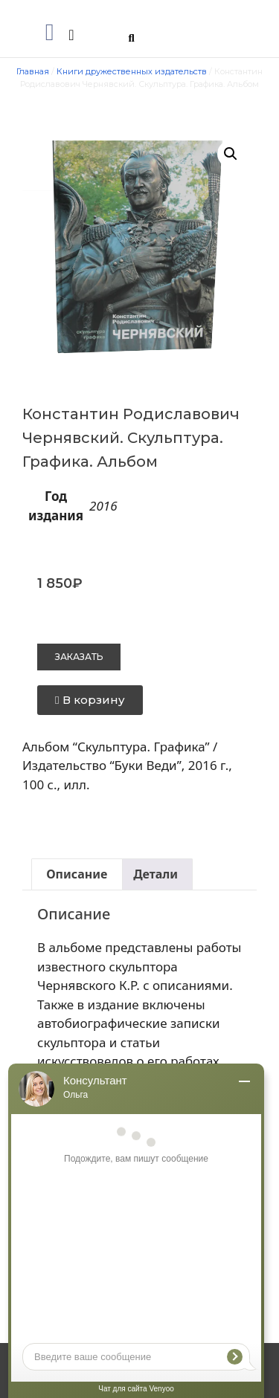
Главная (32, 71)
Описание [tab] (76, 874)
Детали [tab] (155, 874)
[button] (49, 32)
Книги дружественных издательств (132, 71)
